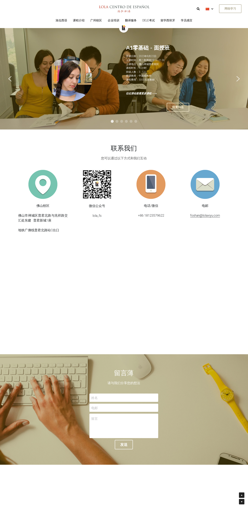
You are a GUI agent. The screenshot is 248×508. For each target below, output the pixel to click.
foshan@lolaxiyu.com (205, 215)
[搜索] (198, 9)
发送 (123, 444)
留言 (94, 419)
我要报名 (178, 107)
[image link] (123, 27)
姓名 (94, 398)
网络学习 (230, 8)
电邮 (94, 408)
